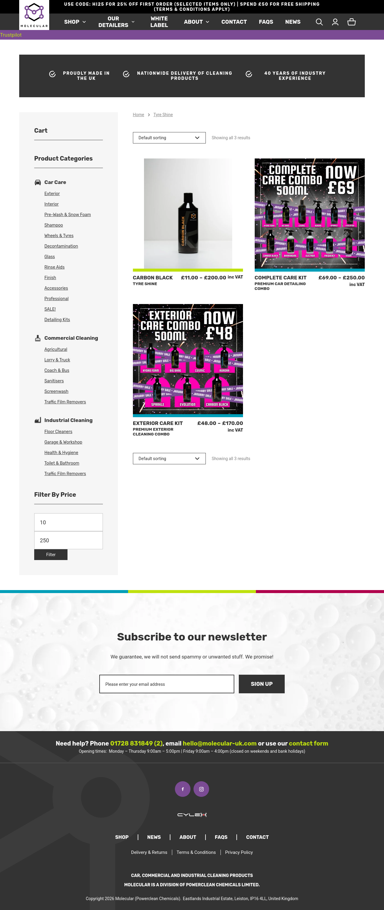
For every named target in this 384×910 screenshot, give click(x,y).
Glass (49, 256)
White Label (159, 22)
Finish (50, 277)
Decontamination (61, 246)
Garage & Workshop (63, 442)
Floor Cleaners (58, 431)
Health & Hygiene (61, 452)
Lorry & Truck (57, 360)
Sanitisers (54, 381)
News (293, 22)
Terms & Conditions (196, 852)
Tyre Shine (163, 114)
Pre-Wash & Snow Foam (67, 214)
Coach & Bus (56, 370)
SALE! (50, 309)
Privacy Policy (239, 852)
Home (138, 114)
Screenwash (56, 391)
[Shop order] (169, 137)
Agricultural (55, 349)
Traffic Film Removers (65, 402)
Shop (71, 22)
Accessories (56, 288)
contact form (308, 743)
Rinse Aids (54, 267)
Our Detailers (113, 22)
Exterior (52, 193)
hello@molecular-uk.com (219, 743)
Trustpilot (11, 35)
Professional (56, 298)
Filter (51, 554)
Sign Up (262, 684)
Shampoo (53, 225)
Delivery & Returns (149, 852)
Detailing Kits (57, 319)
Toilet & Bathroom (61, 463)
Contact (234, 22)
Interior (51, 204)
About (193, 22)
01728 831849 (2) (136, 743)
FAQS (266, 22)
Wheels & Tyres (59, 235)
